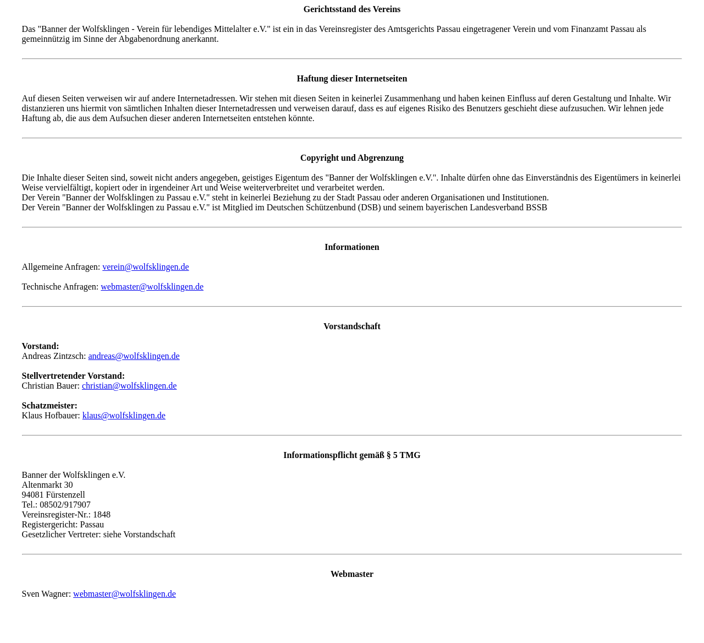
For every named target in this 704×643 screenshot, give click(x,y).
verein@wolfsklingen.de (145, 266)
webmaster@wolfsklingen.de (152, 286)
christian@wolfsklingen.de (129, 385)
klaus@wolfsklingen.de (124, 415)
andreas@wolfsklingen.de (133, 356)
